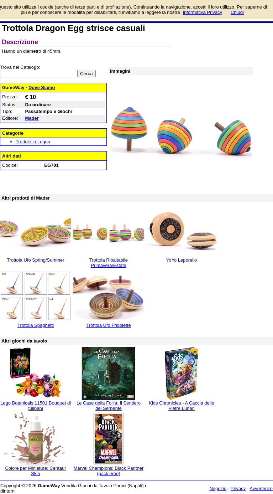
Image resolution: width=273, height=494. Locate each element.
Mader (31, 118)
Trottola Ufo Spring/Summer (35, 260)
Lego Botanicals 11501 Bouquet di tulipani (35, 405)
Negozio (217, 488)
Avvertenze (261, 488)
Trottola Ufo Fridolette (108, 325)
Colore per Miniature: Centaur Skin (35, 470)
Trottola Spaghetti (35, 325)
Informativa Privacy (202, 12)
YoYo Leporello (181, 260)
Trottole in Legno (33, 141)
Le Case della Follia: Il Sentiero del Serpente (109, 405)
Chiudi (237, 12)
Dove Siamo (41, 87)
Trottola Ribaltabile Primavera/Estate (108, 262)
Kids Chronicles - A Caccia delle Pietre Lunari (181, 405)
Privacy (238, 488)
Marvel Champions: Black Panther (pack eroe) (109, 470)
